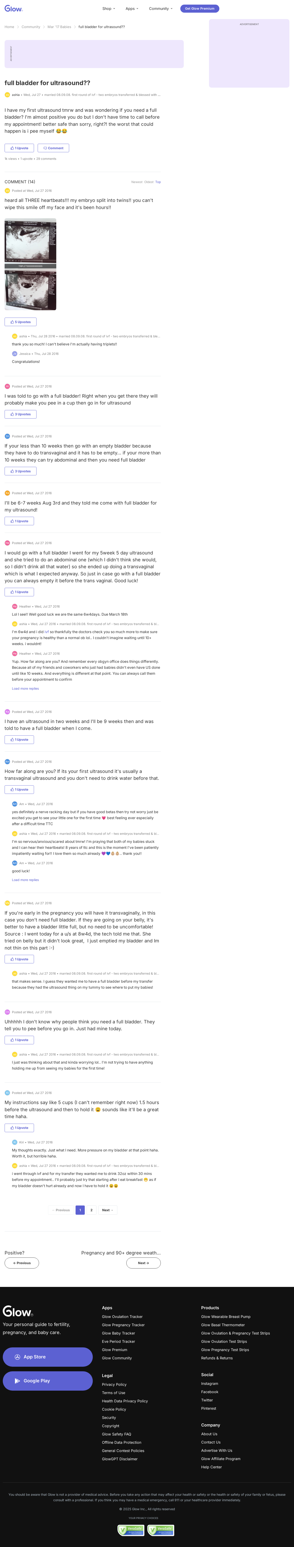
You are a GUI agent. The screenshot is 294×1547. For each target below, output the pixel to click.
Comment (53, 148)
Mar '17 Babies (59, 27)
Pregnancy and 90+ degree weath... (121, 1253)
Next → (107, 1210)
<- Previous (22, 1263)
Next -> (143, 1263)
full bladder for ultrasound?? (102, 27)
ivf (47, 632)
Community (31, 27)
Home (9, 27)
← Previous (61, 1210)
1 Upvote (19, 148)
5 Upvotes (20, 322)
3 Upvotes (20, 414)
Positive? (14, 1253)
